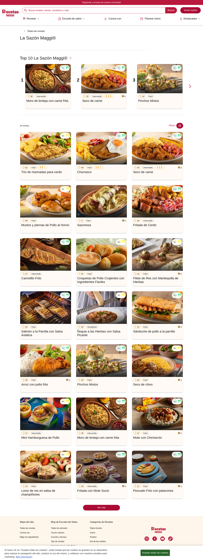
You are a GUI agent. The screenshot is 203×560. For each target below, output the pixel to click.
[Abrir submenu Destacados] (190, 18)
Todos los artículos (59, 528)
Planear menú (150, 18)
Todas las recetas (36, 31)
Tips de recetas (57, 541)
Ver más (101, 507)
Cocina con (112, 18)
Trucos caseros (57, 533)
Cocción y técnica (58, 537)
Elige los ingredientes (29, 537)
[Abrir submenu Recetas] (31, 18)
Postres (93, 537)
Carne (92, 533)
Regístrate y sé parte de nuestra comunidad (101, 2)
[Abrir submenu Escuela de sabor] (71, 18)
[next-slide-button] (190, 86)
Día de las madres (98, 541)
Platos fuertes (96, 528)
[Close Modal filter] (179, 126)
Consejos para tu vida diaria (63, 546)
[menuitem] (31, 20)
